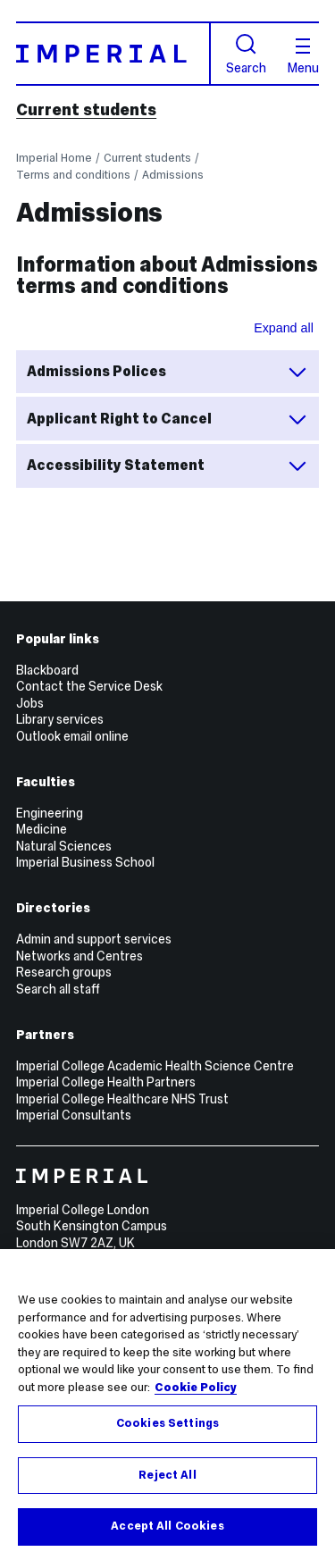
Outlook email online (72, 736)
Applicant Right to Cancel (167, 419)
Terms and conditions (73, 174)
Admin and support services (94, 939)
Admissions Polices (167, 371)
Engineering (49, 813)
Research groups (64, 972)
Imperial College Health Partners (106, 1082)
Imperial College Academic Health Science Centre (155, 1066)
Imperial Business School (85, 862)
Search (246, 54)
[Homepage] (113, 53)
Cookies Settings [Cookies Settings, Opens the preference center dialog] (167, 1423)
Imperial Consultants (73, 1115)
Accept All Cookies (167, 1526)
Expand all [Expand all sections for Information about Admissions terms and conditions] (284, 328)
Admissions (173, 174)
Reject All (167, 1475)
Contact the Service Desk (89, 686)
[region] (167, 1404)
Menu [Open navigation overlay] (303, 56)
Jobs (30, 703)
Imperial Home (54, 157)
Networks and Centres (79, 956)
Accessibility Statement (167, 465)
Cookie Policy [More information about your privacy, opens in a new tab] (196, 1387)
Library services (60, 719)
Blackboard (47, 670)
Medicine (41, 829)
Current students (86, 110)
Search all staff (58, 989)
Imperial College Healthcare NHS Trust (122, 1099)
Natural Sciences (64, 846)
